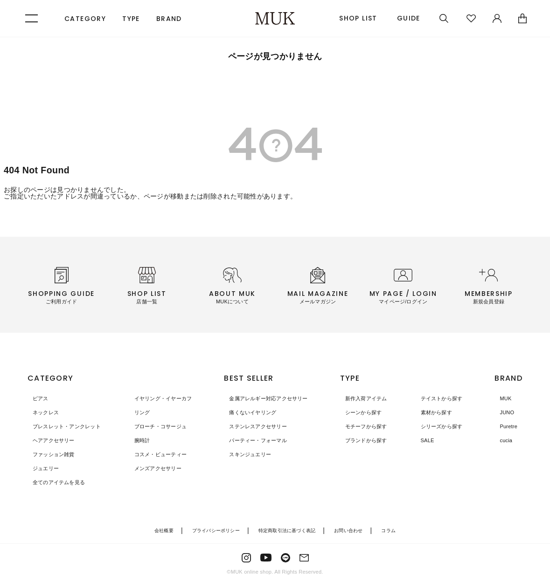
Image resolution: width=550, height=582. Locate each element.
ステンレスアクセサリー (254, 426)
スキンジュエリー (246, 454)
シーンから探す (365, 412)
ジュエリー (42, 468)
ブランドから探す (367, 440)
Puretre (504, 426)
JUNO (503, 412)
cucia (501, 440)
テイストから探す (436, 398)
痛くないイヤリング (249, 412)
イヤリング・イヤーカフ (156, 398)
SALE (421, 440)
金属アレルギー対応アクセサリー (266, 398)
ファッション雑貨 (50, 454)
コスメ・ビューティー (153, 454)
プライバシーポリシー (212, 530)
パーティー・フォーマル (254, 440)
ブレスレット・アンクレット (65, 426)
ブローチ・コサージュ (153, 426)
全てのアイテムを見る (56, 482)
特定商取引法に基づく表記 (288, 530)
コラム (396, 530)
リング (133, 412)
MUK (501, 398)
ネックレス (42, 412)
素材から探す (431, 412)
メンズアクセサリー (150, 468)
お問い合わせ (353, 530)
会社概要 (156, 530)
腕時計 (133, 440)
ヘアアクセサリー (50, 440)
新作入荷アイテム (367, 398)
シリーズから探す (436, 426)
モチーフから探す (367, 426)
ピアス (36, 398)
